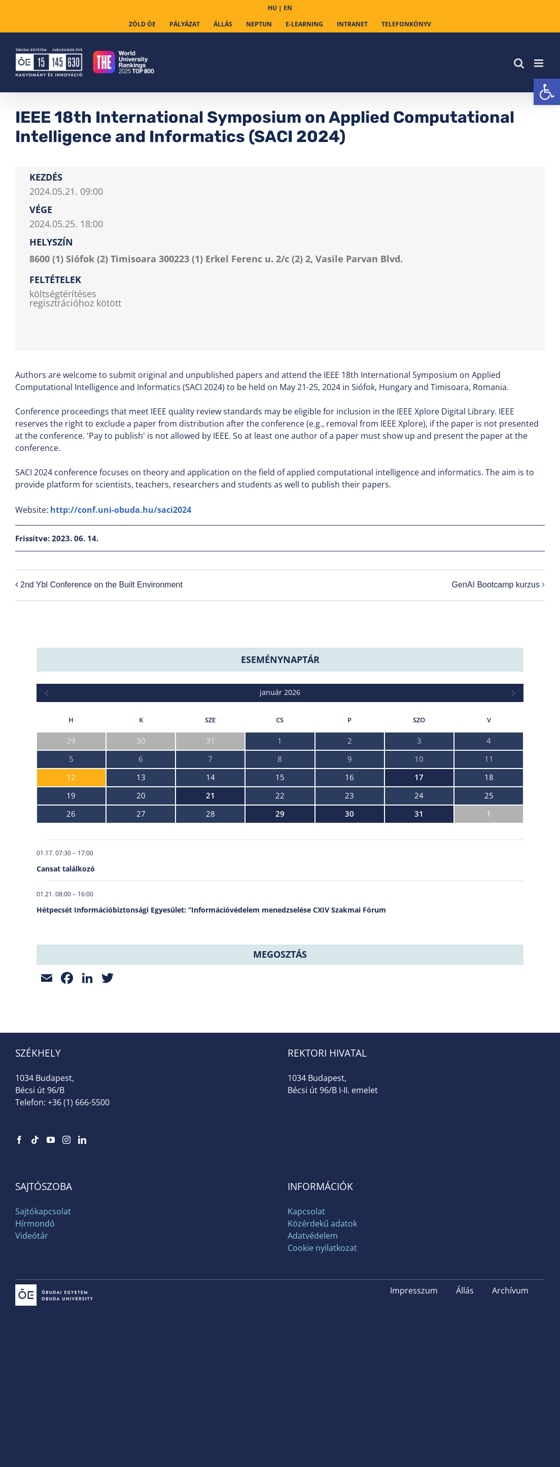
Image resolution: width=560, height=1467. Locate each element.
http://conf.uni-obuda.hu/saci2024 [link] (120, 509)
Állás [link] (465, 1290)
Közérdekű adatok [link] (322, 1223)
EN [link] (288, 8)
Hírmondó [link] (35, 1223)
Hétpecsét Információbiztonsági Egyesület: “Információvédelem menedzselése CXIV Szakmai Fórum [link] (211, 910)
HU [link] (272, 8)
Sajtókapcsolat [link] (43, 1211)
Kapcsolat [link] (306, 1211)
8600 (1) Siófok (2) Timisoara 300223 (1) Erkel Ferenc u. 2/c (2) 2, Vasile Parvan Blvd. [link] (216, 259)
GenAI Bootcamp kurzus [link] (496, 585)
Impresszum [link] (414, 1290)
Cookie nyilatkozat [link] (322, 1247)
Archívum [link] (510, 1290)
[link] (547, 92)
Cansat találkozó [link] (66, 869)
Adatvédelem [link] (313, 1235)
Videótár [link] (31, 1235)
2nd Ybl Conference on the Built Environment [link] (101, 585)
